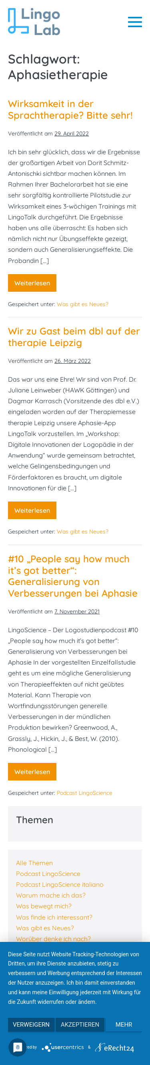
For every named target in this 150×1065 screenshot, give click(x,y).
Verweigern (31, 1024)
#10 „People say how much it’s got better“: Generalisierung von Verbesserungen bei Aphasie (73, 576)
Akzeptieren (80, 1024)
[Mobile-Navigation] (135, 22)
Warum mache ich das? (51, 895)
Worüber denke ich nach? (53, 939)
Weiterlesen (35, 285)
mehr (124, 1024)
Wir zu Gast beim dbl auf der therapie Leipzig (74, 336)
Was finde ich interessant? (54, 917)
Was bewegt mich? (44, 906)
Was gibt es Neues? (82, 304)
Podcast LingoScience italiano (60, 884)
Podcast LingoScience (84, 792)
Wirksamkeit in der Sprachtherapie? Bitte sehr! (70, 109)
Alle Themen (34, 863)
